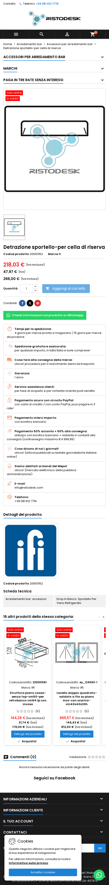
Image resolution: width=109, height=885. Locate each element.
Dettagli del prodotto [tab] (22, 514)
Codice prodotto (16, 254)
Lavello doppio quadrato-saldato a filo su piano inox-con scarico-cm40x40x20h (77, 698)
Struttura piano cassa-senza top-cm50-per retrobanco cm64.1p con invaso (27, 698)
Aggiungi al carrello (65, 288)
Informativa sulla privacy (28, 863)
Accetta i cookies (43, 872)
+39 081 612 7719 (47, 4)
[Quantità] (26, 288)
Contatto (9, 4)
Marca (53, 254)
